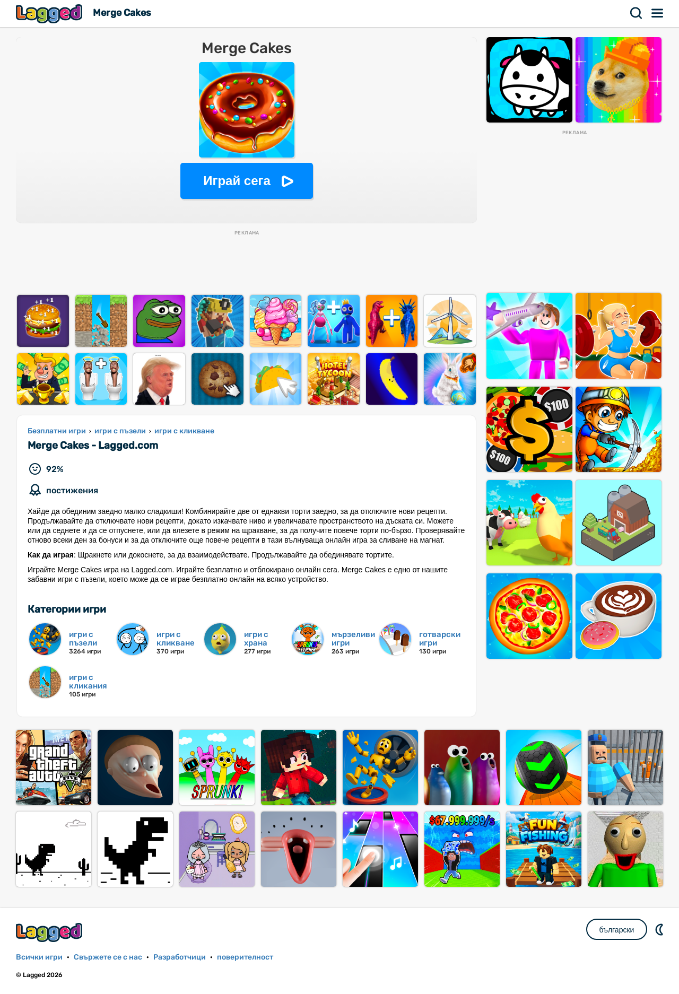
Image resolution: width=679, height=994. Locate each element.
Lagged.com (50, 932)
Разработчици (179, 957)
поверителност (245, 957)
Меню (657, 13)
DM (660, 929)
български (616, 930)
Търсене (636, 13)
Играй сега (237, 180)
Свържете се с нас (108, 957)
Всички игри (39, 957)
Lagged (50, 13)
